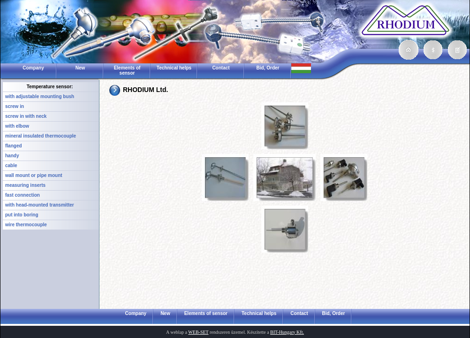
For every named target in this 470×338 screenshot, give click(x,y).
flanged (13, 145)
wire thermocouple (26, 224)
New (80, 67)
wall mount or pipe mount (33, 175)
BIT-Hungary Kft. (287, 332)
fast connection (22, 195)
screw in (14, 106)
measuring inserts (25, 185)
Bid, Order (268, 67)
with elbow (17, 126)
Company (33, 67)
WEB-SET (198, 332)
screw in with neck (25, 116)
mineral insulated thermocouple (40, 135)
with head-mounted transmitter (39, 204)
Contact (220, 67)
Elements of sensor (127, 70)
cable (11, 165)
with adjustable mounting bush (39, 96)
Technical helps (174, 67)
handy (12, 155)
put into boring (21, 214)
